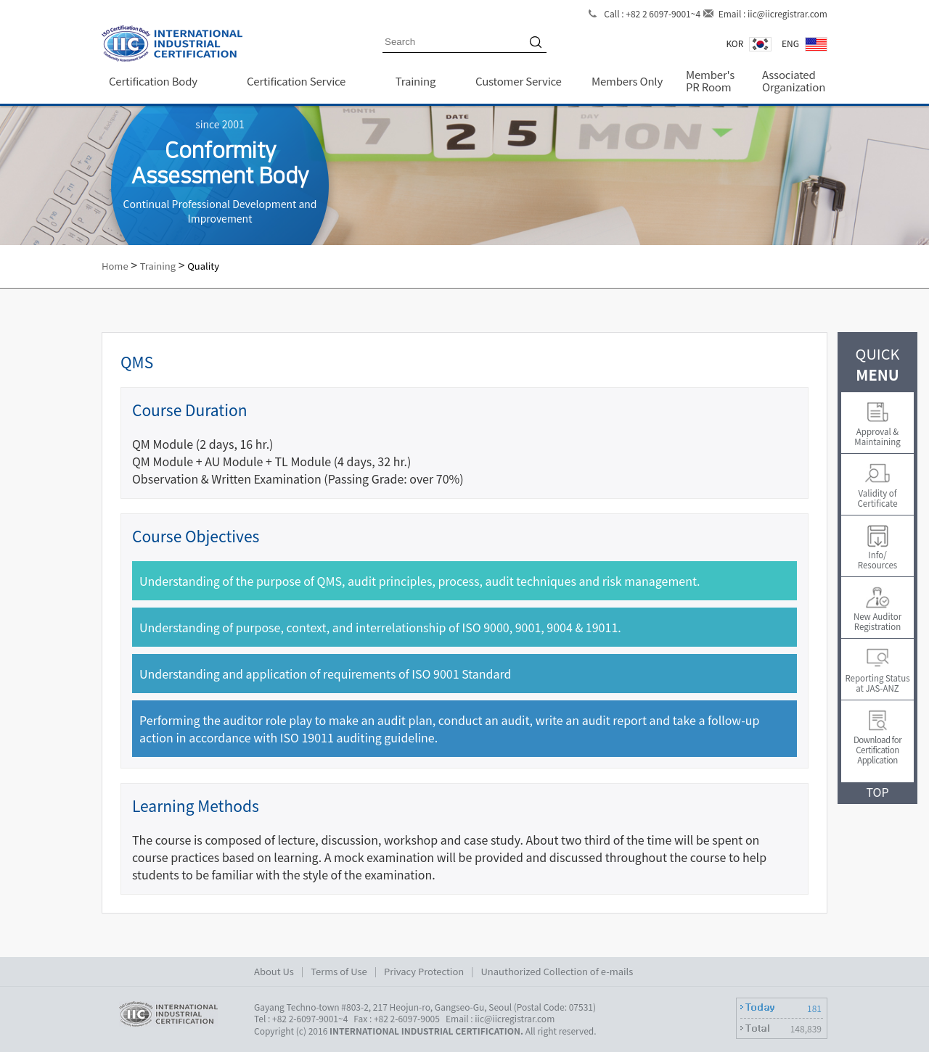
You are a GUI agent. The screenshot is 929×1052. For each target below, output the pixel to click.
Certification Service (296, 80)
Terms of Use (339, 971)
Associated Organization (793, 81)
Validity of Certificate (877, 498)
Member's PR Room (710, 81)
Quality (203, 266)
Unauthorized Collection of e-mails (557, 971)
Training (415, 80)
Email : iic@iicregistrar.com (773, 13)
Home (115, 266)
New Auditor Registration (877, 621)
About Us (274, 971)
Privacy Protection (424, 971)
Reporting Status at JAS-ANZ (877, 683)
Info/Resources (877, 560)
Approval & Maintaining (877, 436)
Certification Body (153, 80)
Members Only (627, 80)
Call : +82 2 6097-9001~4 (652, 13)
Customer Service (518, 80)
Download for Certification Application (877, 750)
